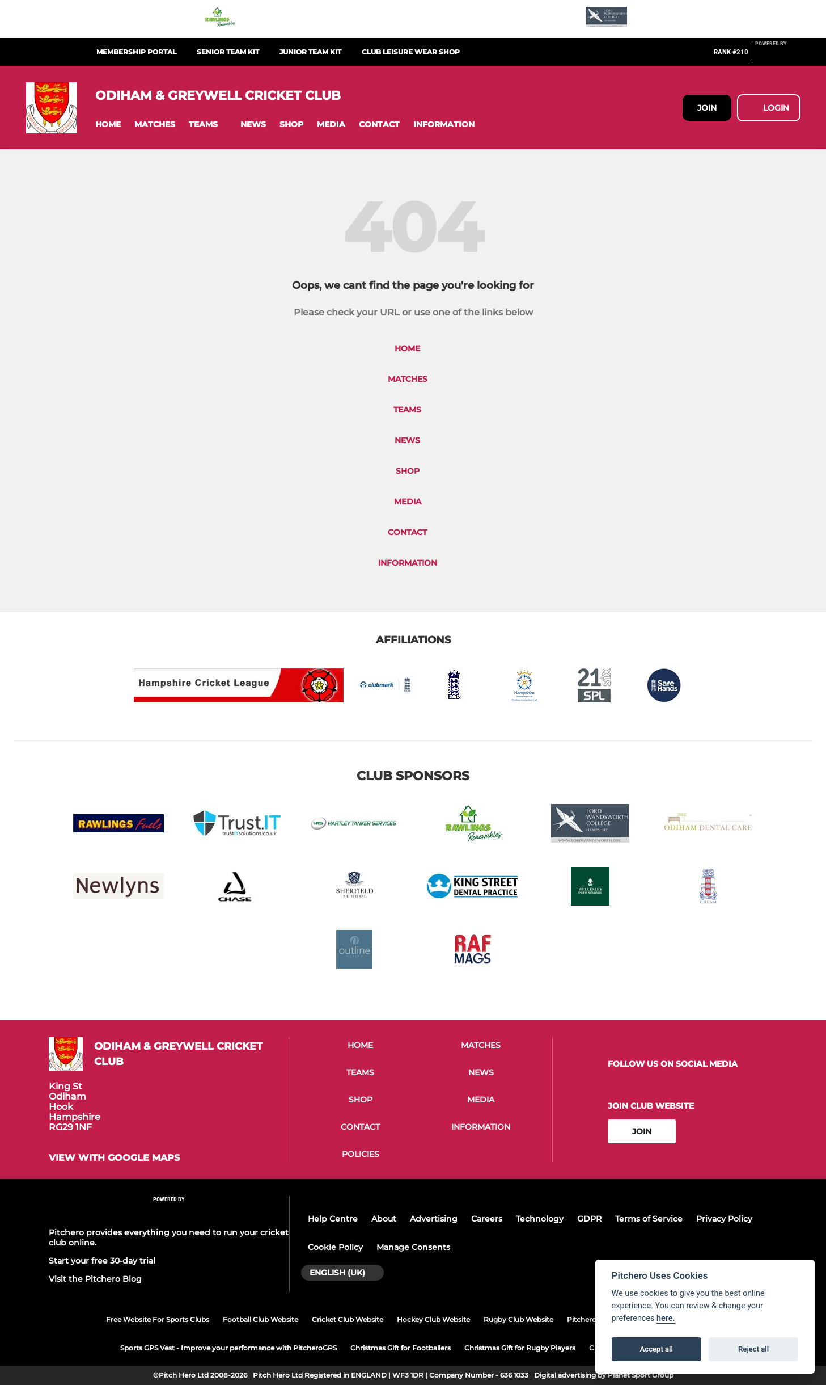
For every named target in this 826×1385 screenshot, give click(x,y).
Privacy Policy (724, 1219)
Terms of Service (649, 1219)
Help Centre (333, 1219)
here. (665, 1318)
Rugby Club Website (518, 1319)
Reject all (753, 1349)
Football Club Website (260, 1319)
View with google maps (114, 1158)
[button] (108, 124)
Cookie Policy (335, 1247)
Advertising (434, 1219)
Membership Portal (136, 52)
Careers (486, 1219)
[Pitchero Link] (777, 57)
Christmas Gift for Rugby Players (519, 1348)
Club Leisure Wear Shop (411, 52)
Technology (540, 1219)
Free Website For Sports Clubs (157, 1319)
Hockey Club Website (433, 1319)
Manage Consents (413, 1247)
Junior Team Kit (310, 52)
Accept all (656, 1349)
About (383, 1219)
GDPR (589, 1219)
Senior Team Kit (228, 52)
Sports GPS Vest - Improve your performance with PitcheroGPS (228, 1348)
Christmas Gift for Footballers (400, 1348)
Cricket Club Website (347, 1319)
